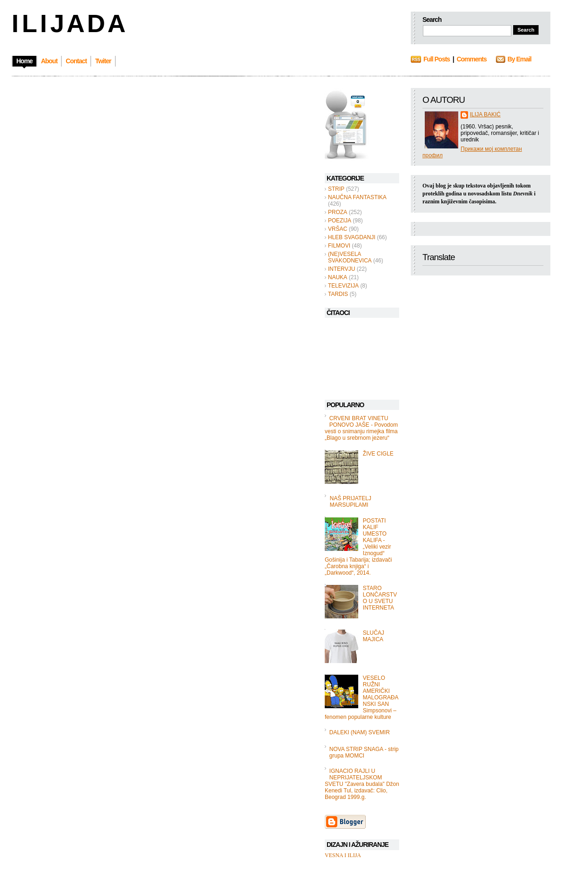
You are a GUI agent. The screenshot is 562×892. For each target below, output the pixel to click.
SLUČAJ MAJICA (373, 636)
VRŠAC (337, 229)
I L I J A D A (68, 23)
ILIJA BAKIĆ (485, 114)
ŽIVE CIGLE (378, 453)
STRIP (336, 189)
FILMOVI (339, 245)
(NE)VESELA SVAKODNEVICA (350, 257)
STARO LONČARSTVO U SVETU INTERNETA (380, 598)
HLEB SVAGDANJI (351, 237)
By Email (519, 59)
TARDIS (338, 294)
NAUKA (337, 277)
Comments (471, 59)
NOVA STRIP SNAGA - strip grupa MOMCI (364, 752)
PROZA (337, 212)
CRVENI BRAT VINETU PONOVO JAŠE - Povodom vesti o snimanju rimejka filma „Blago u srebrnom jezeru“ (361, 428)
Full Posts (436, 59)
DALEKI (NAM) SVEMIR (359, 732)
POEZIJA (339, 220)
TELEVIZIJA (343, 285)
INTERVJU (341, 269)
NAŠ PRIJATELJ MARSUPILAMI (350, 501)
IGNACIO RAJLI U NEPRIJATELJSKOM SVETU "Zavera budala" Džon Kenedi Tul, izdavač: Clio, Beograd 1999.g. (362, 784)
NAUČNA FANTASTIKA (357, 197)
